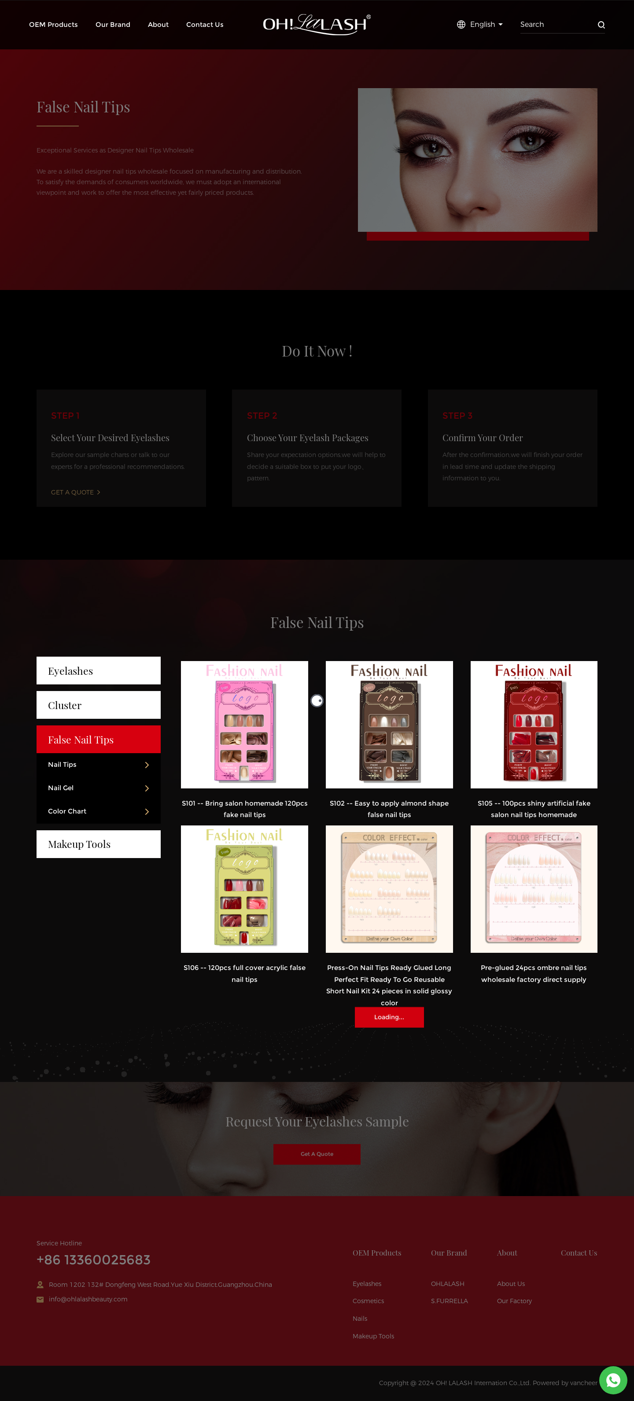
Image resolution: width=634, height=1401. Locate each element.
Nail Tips (62, 765)
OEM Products (53, 24)
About (158, 24)
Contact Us (205, 24)
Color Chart (67, 811)
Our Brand (113, 24)
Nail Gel (61, 788)
